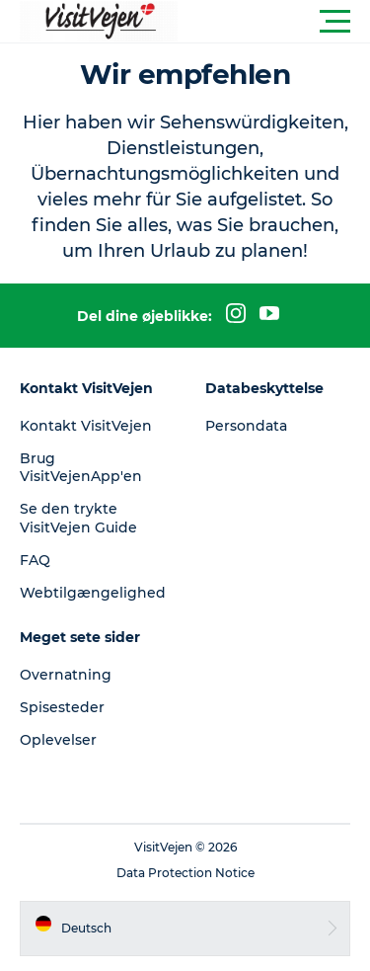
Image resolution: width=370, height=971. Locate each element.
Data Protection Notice (185, 872)
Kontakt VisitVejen (86, 426)
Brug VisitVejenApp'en (81, 467)
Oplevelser (58, 740)
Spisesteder (62, 707)
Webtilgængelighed (93, 593)
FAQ (35, 560)
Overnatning (65, 675)
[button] (273, 22)
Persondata (246, 426)
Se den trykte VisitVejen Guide (78, 517)
